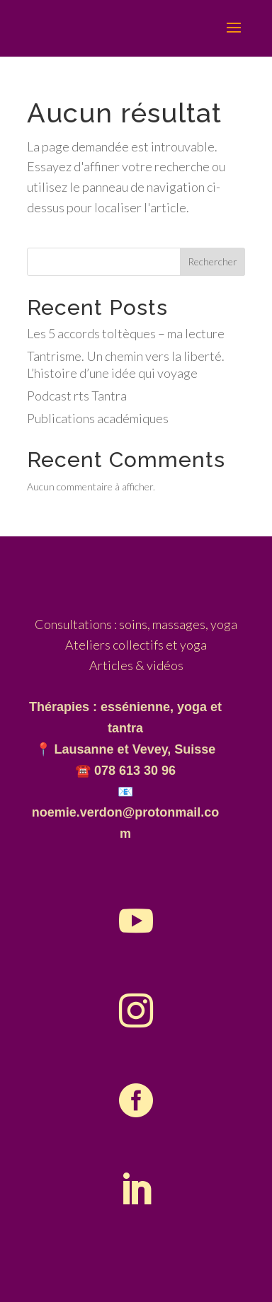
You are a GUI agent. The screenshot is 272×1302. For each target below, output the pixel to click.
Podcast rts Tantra (77, 395)
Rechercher (212, 261)
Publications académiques (98, 418)
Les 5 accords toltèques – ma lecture (126, 333)
